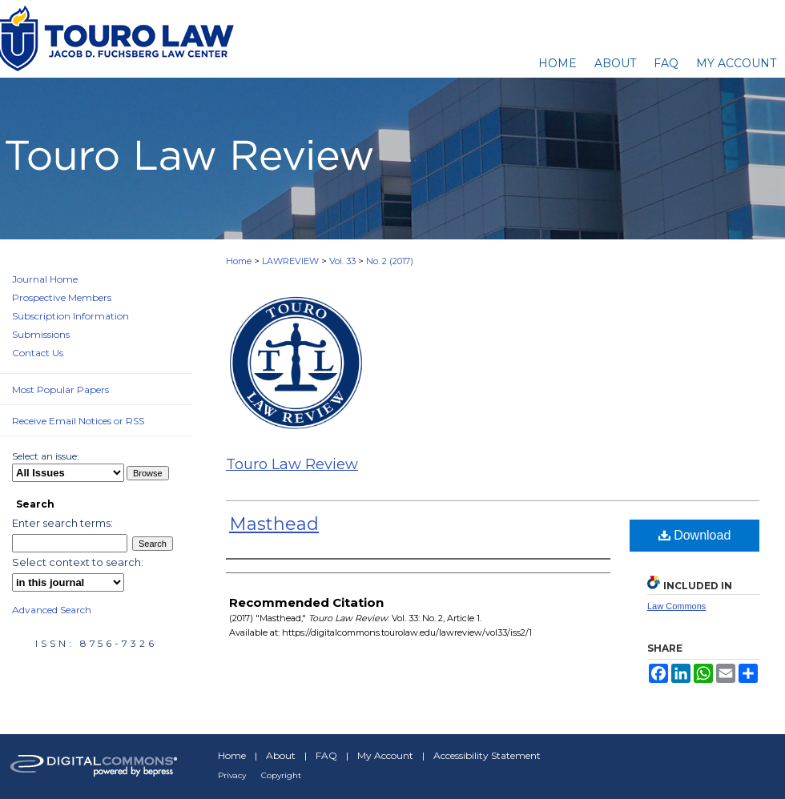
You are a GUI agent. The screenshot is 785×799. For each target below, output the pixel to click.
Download (694, 535)
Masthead (274, 524)
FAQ (326, 755)
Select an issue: (45, 456)
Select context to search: (77, 562)
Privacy (232, 775)
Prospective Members (61, 297)
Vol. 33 (342, 261)
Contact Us (37, 353)
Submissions (41, 334)
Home (239, 261)
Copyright (281, 775)
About (281, 755)
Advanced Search (51, 610)
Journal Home (45, 279)
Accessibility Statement (487, 755)
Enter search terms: (62, 522)
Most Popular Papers (60, 389)
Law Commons (676, 606)
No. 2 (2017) (389, 261)
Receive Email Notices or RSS (78, 421)
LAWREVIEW (290, 261)
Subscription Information (70, 316)
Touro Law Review (292, 464)
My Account (385, 755)
